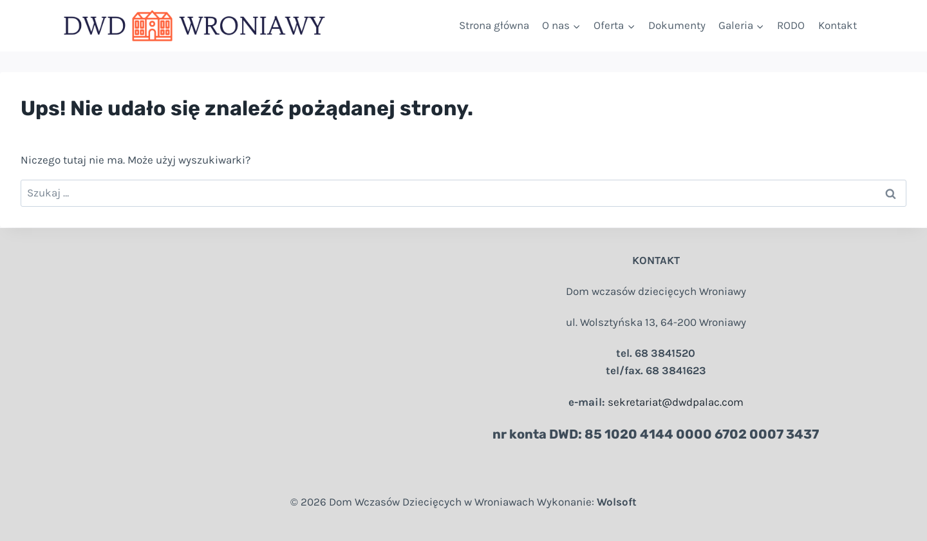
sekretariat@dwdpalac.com (676, 401)
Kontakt (837, 25)
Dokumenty (677, 25)
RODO (791, 25)
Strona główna (494, 25)
